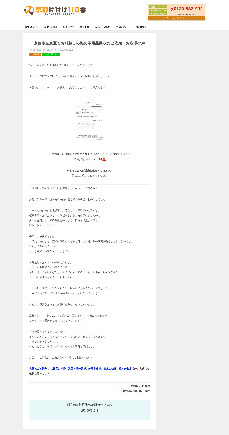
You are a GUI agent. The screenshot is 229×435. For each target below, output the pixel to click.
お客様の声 (68, 26)
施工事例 (84, 26)
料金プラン (121, 26)
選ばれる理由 (50, 26)
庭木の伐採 (110, 368)
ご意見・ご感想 (102, 26)
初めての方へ (31, 26)
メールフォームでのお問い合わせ (177, 18)
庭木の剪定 (125, 368)
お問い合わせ (139, 26)
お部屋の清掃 (58, 368)
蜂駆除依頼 (94, 368)
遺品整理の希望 (77, 368)
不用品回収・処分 (51, 54)
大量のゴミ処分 (38, 368)
